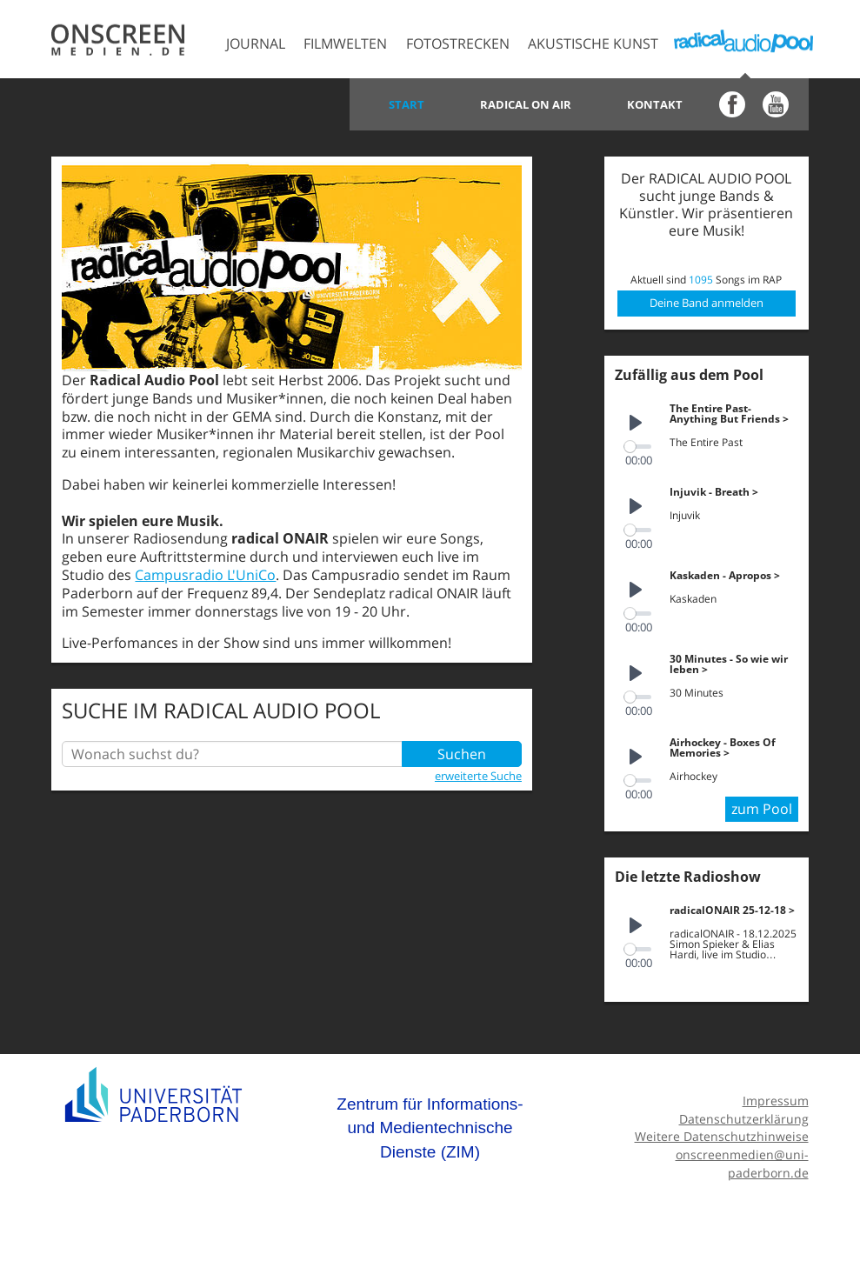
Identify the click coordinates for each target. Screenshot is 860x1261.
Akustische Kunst (593, 43)
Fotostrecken (458, 43)
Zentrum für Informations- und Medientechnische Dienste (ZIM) (430, 1128)
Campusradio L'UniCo (205, 574)
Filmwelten (345, 43)
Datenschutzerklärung (744, 1119)
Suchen (461, 754)
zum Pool (761, 808)
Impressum (776, 1100)
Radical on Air (525, 104)
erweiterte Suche (478, 776)
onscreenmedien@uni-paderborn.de (742, 1163)
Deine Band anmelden (706, 302)
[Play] (636, 423)
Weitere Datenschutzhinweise (722, 1136)
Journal (255, 43)
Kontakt (655, 104)
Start (406, 104)
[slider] (637, 446)
